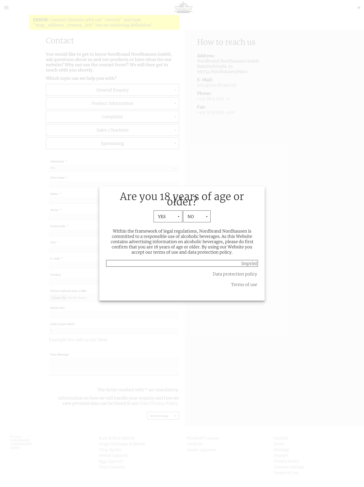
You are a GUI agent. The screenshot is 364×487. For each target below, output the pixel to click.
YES (162, 216)
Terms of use (244, 284)
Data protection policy (235, 274)
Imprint (249, 263)
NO (190, 216)
